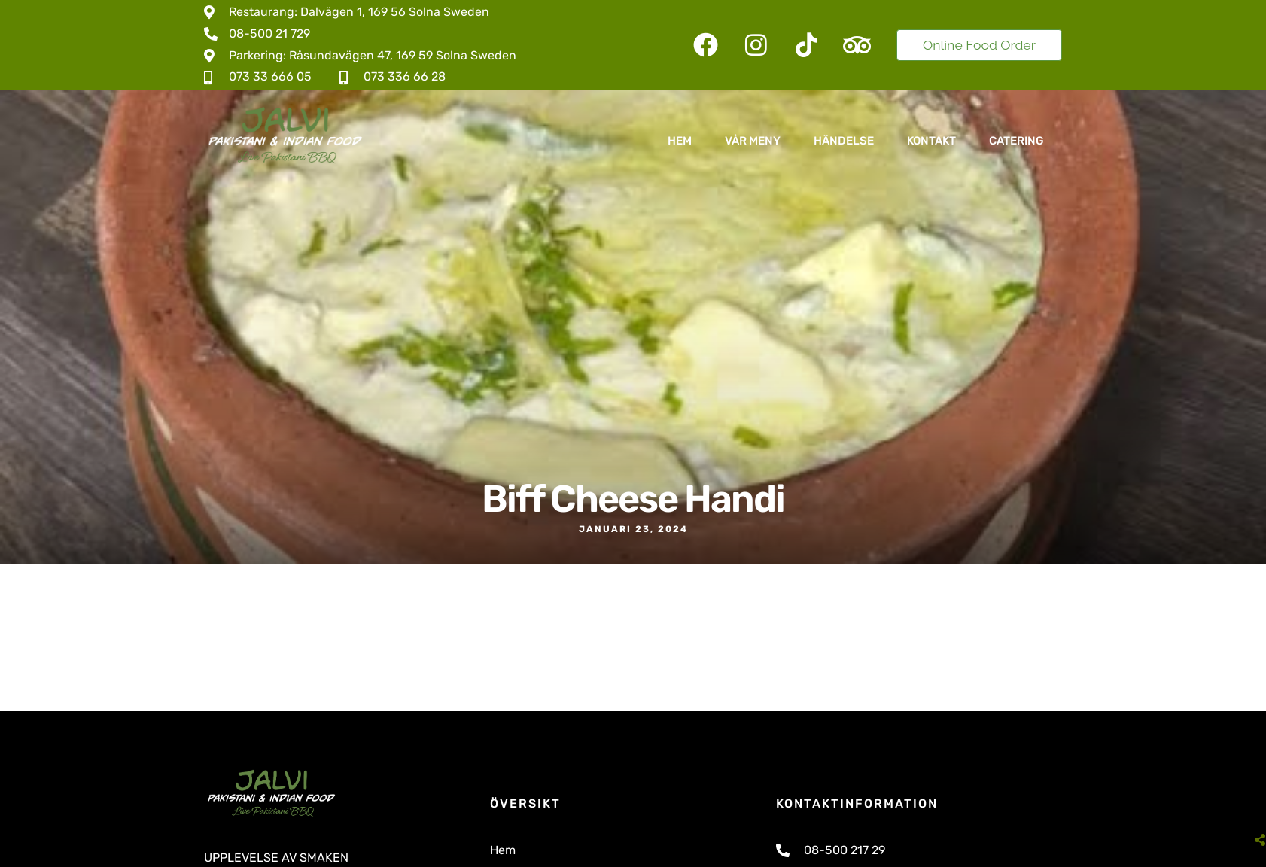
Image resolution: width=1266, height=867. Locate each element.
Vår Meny (753, 141)
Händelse (844, 141)
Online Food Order (979, 45)
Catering (1016, 141)
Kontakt (931, 141)
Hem (680, 141)
